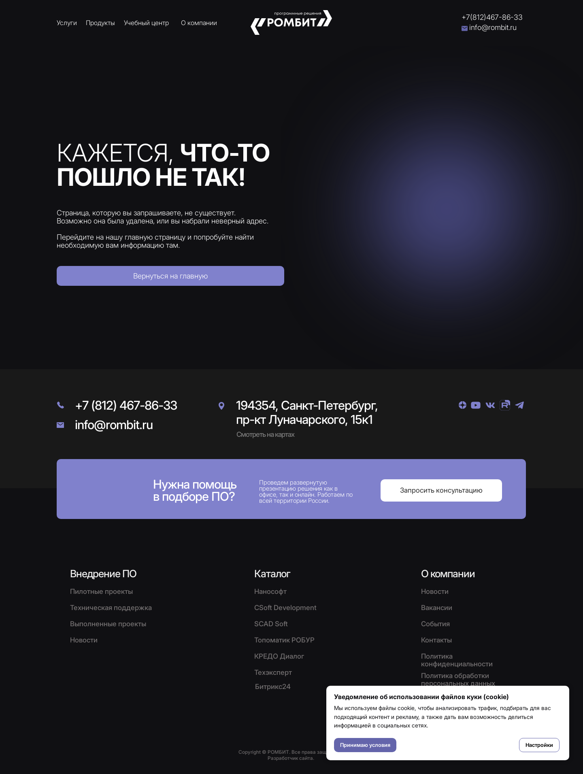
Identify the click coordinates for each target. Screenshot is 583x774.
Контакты (436, 640)
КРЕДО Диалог (279, 656)
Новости (435, 591)
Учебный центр (146, 23)
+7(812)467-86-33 (492, 17)
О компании (199, 23)
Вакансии (436, 608)
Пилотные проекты (101, 591)
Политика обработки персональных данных (458, 679)
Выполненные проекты (108, 624)
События (435, 624)
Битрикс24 (273, 687)
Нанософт (270, 591)
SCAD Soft (271, 624)
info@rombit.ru (493, 27)
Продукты (100, 23)
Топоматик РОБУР (284, 640)
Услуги (67, 23)
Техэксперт (273, 672)
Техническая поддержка (111, 608)
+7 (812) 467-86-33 (126, 405)
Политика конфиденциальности (457, 660)
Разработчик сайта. (291, 758)
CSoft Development (285, 608)
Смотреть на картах (265, 434)
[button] (441, 490)
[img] (462, 405)
